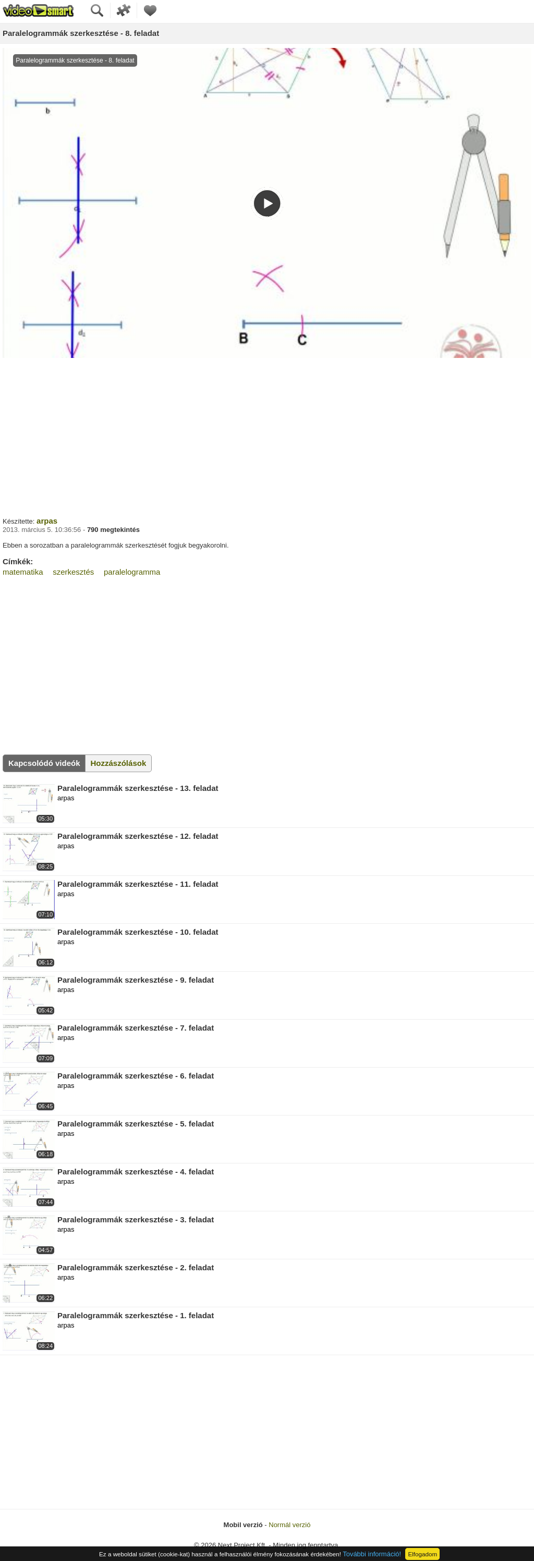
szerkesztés (73, 571)
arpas (47, 520)
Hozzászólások (119, 763)
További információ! (372, 1554)
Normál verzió (289, 1525)
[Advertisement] (267, 436)
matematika (23, 571)
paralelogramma (132, 571)
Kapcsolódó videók (44, 763)
